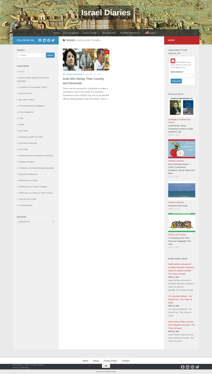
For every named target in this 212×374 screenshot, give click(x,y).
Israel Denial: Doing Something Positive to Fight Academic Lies (180, 128)
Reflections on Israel (28, 180)
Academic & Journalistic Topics (33, 87)
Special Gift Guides (28, 199)
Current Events (89, 33)
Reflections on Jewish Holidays (33, 186)
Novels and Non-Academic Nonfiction (36, 155)
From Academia (70, 33)
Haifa (21, 124)
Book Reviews (109, 33)
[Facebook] (40, 40)
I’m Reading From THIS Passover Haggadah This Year (179, 241)
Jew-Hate (23, 130)
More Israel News (177, 259)
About (96, 361)
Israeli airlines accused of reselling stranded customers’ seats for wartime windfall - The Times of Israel (181, 269)
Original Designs (26, 162)
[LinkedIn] (44, 40)
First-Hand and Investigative (31, 106)
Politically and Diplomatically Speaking (36, 168)
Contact (125, 361)
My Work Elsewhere (28, 143)
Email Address (177, 72)
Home (57, 33)
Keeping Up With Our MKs (31, 137)
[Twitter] (53, 40)
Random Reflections (129, 33)
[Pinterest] (48, 40)
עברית (21, 71)
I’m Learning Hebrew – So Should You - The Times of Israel (180, 299)
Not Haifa (23, 149)
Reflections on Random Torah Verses (36, 193)
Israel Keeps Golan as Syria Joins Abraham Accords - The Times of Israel (181, 324)
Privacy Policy (110, 361)
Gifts (21, 118)
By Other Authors (72, 74)
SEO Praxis (25, 367)
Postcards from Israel (177, 206)
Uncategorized (25, 205)
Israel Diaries (106, 12)
